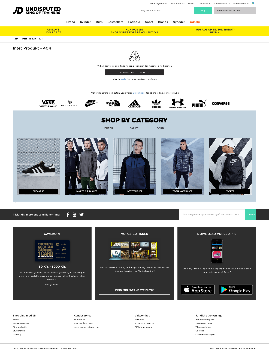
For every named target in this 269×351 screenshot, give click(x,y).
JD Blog (17, 334)
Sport (149, 22)
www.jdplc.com (68, 348)
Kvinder (85, 22)
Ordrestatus (204, 3)
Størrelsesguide (21, 323)
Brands (163, 22)
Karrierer (139, 319)
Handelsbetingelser (205, 319)
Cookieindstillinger (205, 334)
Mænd (70, 22)
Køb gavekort (52, 284)
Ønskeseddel (220, 3)
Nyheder (179, 22)
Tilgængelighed (203, 327)
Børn (99, 22)
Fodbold (134, 22)
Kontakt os (79, 319)
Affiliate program (143, 327)
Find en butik (178, 3)
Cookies (199, 331)
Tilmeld (250, 214)
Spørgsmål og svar (83, 323)
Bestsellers (115, 22)
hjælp (123, 79)
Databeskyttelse (203, 323)
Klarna (16, 319)
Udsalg (195, 22)
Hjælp (191, 3)
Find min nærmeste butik (134, 290)
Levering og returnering (86, 327)
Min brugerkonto (158, 3)
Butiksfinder (139, 93)
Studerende (19, 331)
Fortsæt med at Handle (134, 72)
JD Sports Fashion (144, 323)
